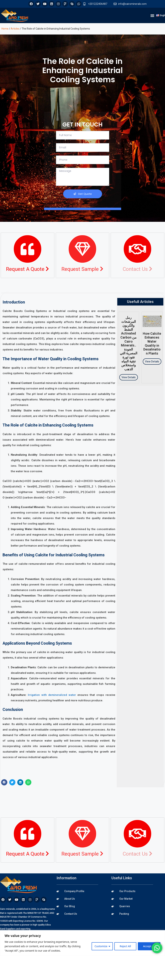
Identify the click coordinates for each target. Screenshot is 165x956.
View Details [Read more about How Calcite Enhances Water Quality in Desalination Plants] (152, 361)
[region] (82, 943)
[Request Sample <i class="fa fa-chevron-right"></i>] (82, 249)
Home (4, 28)
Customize (101, 946)
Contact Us (137, 269)
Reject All (125, 946)
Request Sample (82, 269)
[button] (152, 15)
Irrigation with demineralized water (52, 695)
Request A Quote (27, 269)
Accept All (149, 946)
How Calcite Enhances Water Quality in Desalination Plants (152, 343)
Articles (15, 28)
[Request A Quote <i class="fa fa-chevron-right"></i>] (27, 249)
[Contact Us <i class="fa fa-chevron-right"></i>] (137, 249)
